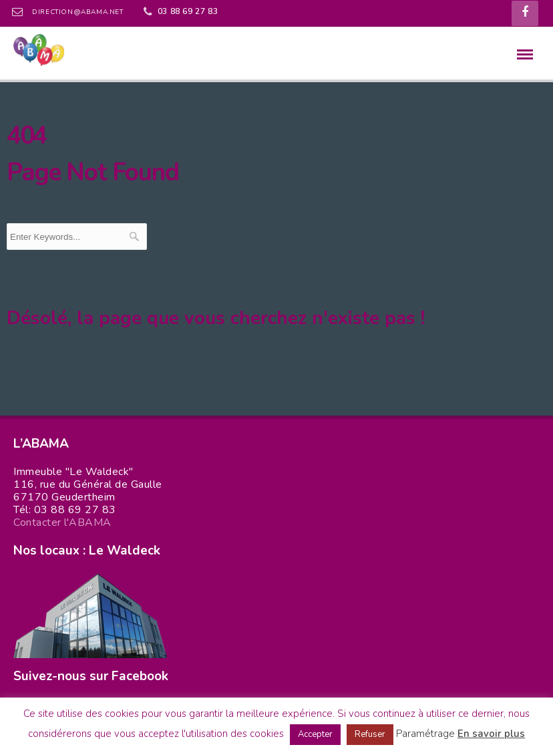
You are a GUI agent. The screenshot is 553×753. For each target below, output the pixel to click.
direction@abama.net (77, 12)
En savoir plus (491, 733)
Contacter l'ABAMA (62, 522)
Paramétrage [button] (425, 733)
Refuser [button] (370, 734)
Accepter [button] (315, 734)
